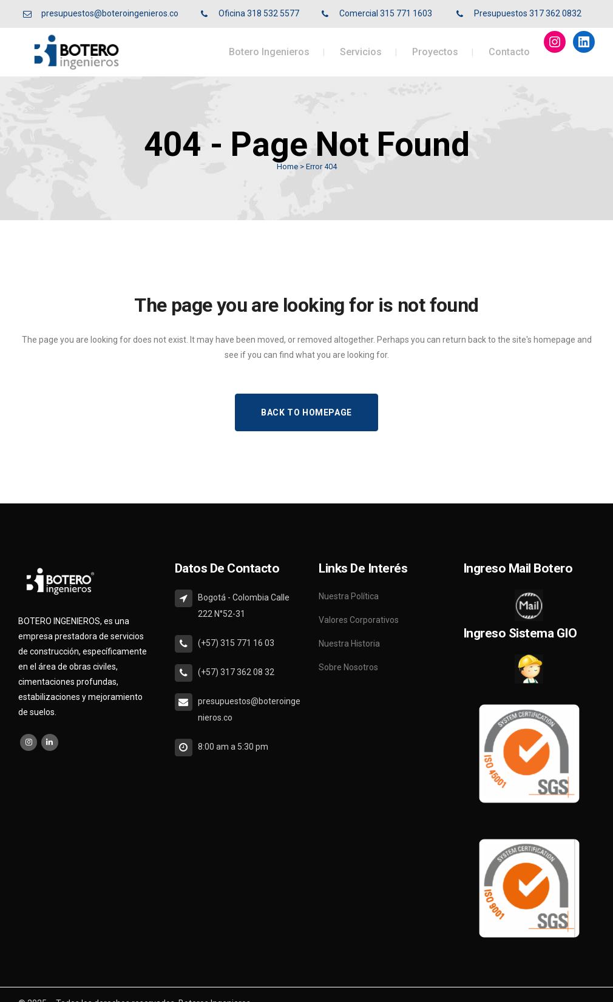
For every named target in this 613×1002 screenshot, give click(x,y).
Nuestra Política (349, 596)
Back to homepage (306, 412)
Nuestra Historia (349, 643)
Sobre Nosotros (348, 667)
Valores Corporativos (359, 620)
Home (287, 166)
